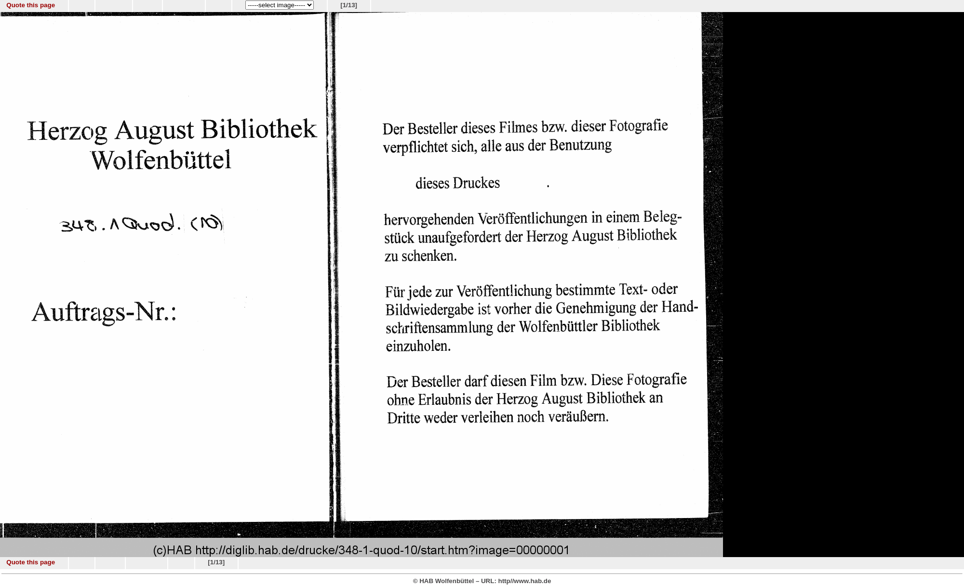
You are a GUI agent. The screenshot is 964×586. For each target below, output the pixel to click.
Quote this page (30, 5)
